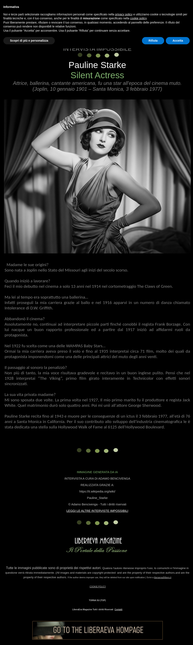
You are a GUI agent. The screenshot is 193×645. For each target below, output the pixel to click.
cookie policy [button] (138, 18)
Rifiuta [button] (153, 40)
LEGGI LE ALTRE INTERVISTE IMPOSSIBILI (97, 510)
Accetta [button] (177, 40)
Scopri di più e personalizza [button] (29, 40)
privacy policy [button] (124, 14)
